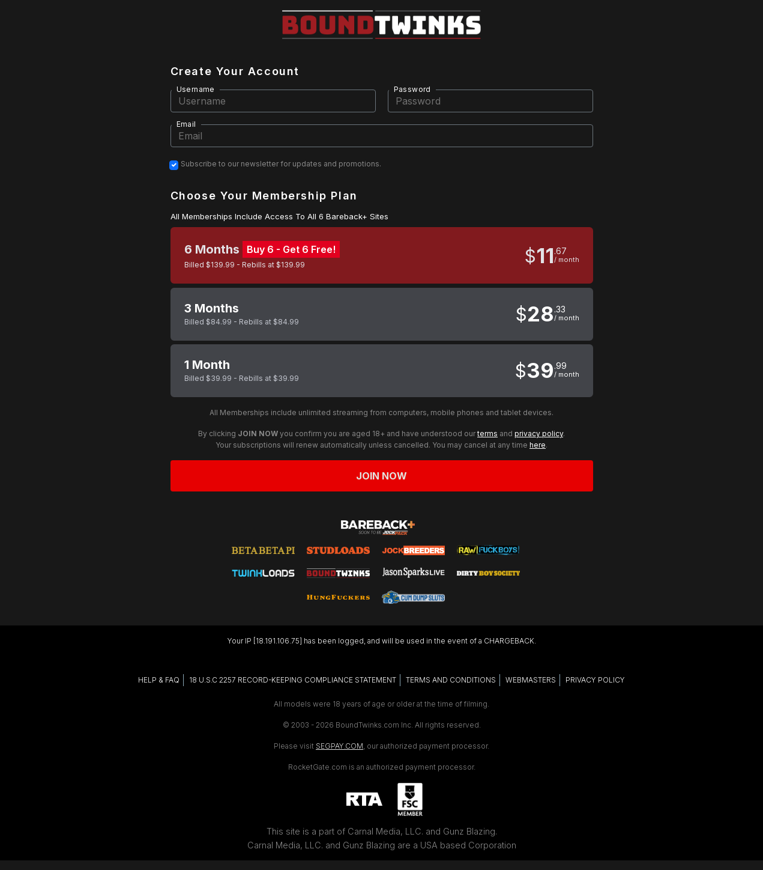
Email (186, 124)
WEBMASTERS (530, 679)
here (537, 444)
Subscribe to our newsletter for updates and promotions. (281, 164)
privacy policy (538, 433)
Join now (382, 476)
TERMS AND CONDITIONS (451, 679)
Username (195, 89)
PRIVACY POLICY (595, 679)
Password (412, 89)
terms (487, 433)
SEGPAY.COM (339, 745)
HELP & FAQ (158, 679)
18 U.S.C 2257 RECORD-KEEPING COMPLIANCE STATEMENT (292, 679)
